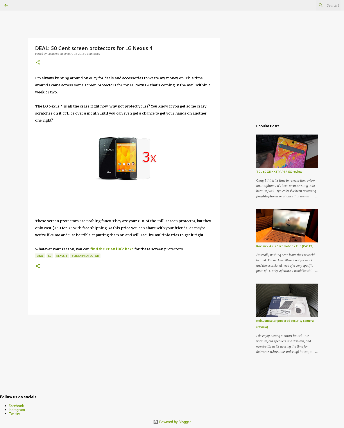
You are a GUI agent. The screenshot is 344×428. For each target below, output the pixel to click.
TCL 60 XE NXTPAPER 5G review (279, 171)
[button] (37, 63)
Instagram (17, 410)
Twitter (14, 414)
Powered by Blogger (172, 422)
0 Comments (92, 53)
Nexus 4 (61, 255)
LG (49, 255)
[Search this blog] (317, 5)
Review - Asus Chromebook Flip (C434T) (285, 246)
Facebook (16, 406)
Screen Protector (85, 255)
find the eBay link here (112, 249)
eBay (40, 255)
